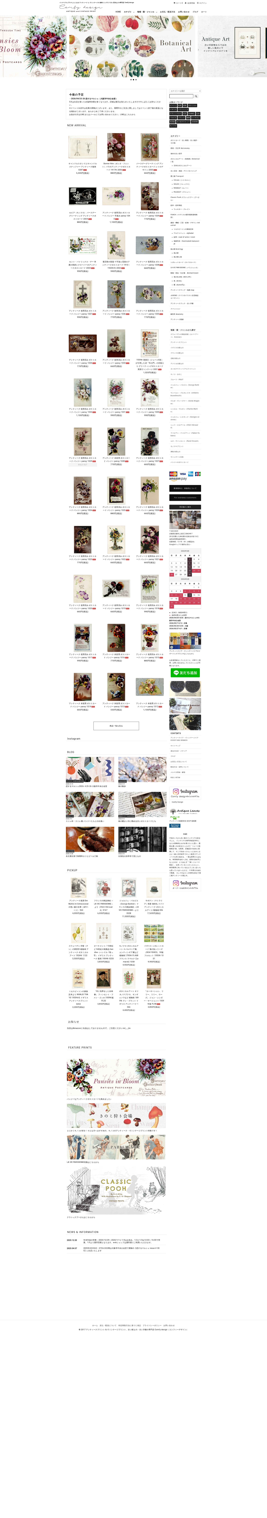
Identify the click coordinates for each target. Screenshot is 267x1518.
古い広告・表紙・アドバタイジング (184, 171)
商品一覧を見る (116, 726)
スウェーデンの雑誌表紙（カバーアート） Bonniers (184, 335)
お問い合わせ (183, 12)
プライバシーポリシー (152, 1325)
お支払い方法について (179, 762)
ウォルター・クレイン (182, 209)
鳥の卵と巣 (178, 257)
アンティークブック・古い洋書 (182, 303)
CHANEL (191, 113)
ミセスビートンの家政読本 (183, 229)
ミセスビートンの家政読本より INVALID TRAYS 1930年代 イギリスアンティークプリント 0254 (78, 997)
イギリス (173, 109)
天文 (184, 113)
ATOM (177, 777)
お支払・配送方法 (167, 12)
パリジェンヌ (183, 109)
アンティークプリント (179, 342)
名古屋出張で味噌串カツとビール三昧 (82, 856)
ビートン (173, 105)
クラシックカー (175, 113)
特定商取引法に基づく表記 (129, 1325)
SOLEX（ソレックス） (182, 184)
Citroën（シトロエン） (182, 180)
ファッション (175, 309)
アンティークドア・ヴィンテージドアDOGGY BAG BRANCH (184, 739)
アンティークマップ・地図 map (182, 290)
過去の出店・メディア (179, 751)
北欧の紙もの (175, 358)
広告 (198, 113)
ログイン (202, 3)
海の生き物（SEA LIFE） (183, 277)
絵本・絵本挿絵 (176, 205)
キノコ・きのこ (176, 374)
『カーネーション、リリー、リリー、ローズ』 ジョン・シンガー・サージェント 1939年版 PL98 (154, 997)
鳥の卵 (176, 253)
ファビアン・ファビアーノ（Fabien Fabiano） (185, 434)
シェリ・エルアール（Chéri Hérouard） (184, 426)
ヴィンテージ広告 (177, 457)
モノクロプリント (177, 446)
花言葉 (172, 122)
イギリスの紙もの (177, 348)
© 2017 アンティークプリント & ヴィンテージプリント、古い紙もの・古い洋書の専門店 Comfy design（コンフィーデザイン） (133, 1330)
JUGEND (195, 122)
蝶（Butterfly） (180, 285)
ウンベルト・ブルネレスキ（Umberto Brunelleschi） (185, 394)
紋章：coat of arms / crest (184, 237)
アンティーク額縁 (177, 319)
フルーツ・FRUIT (177, 379)
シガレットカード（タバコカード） (184, 262)
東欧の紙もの (175, 451)
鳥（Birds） (178, 281)
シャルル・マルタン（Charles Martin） (184, 410)
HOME (118, 12)
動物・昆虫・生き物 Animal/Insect (184, 273)
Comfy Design (177, 802)
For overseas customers (185, 498)
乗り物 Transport (177, 176)
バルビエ (173, 117)
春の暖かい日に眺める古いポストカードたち (137, 821)
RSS (172, 777)
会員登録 (190, 3)
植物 (188, 117)
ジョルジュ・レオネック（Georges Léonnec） (185, 418)
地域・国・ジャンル (145, 12)
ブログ (195, 12)
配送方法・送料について (180, 767)
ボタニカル (192, 105)
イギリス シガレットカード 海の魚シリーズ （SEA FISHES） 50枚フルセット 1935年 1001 (154, 952)
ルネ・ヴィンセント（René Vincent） (185, 441)
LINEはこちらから (128, 114)
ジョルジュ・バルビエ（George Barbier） (185, 386)
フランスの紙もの (177, 353)
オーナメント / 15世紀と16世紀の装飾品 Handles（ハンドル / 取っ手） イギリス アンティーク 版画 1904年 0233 (104, 952)
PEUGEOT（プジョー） (182, 192)
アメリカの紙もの (177, 364)
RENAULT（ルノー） (181, 188)
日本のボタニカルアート (183, 165)
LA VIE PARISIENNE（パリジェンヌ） (185, 267)
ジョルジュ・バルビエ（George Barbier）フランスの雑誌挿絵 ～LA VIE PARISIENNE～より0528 (129, 907)
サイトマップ (175, 746)
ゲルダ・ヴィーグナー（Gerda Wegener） (185, 402)
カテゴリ (127, 12)
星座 (185, 105)
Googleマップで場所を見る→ (180, 544)
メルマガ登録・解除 (178, 772)
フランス (181, 117)
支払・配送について (108, 1325)
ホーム (95, 1325)
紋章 (180, 105)
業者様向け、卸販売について (185, 488)
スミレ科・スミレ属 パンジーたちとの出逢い (85, 821)
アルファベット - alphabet (184, 233)
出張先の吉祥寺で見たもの (129, 856)
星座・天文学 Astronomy (180, 148)
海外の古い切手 (176, 154)
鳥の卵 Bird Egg (177, 249)
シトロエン (196, 117)
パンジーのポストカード (180, 462)
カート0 (178, 3)
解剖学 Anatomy (177, 314)
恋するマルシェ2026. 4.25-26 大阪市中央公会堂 (86, 786)
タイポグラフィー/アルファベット (183, 369)
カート (204, 12)
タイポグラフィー (183, 122)
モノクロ (173, 126)
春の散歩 (122, 786)
